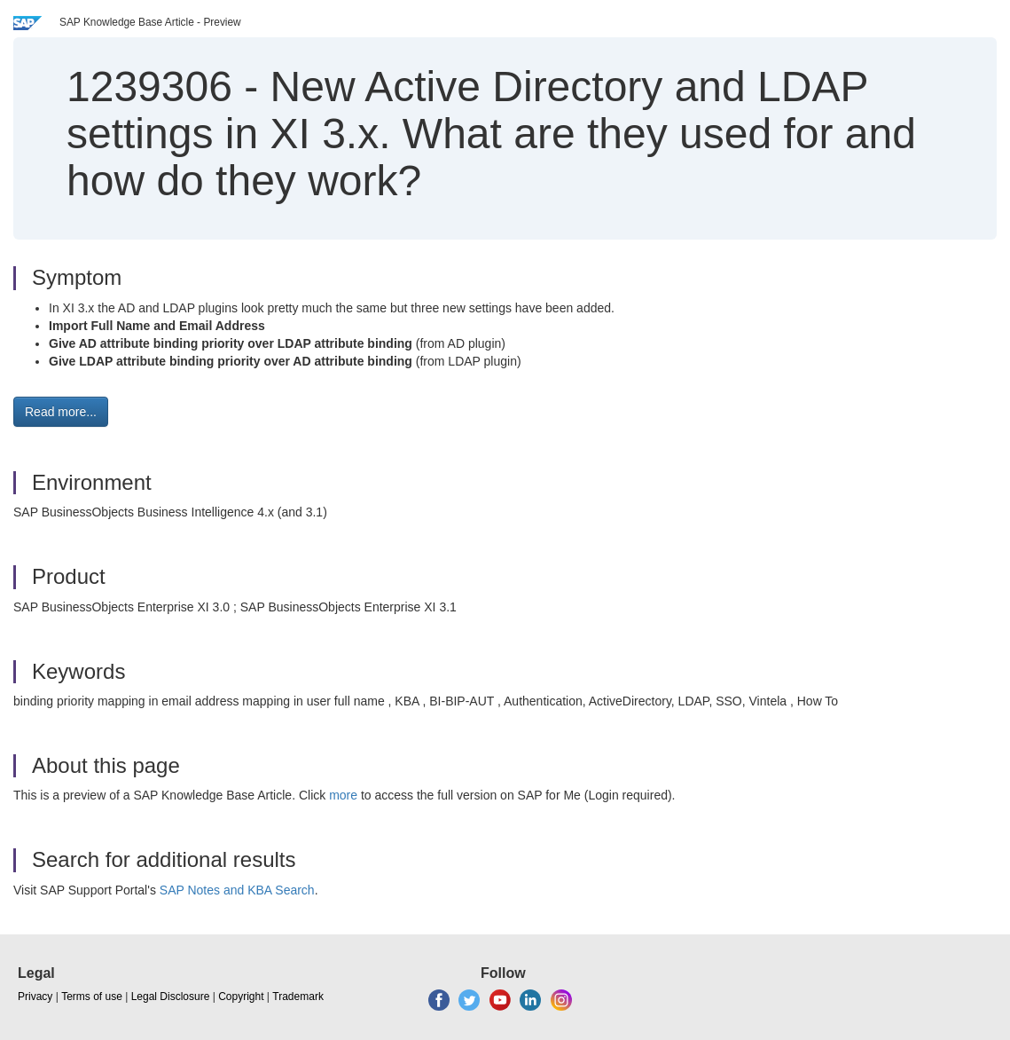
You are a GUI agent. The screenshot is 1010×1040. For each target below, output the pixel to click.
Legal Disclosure (170, 996)
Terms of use (91, 996)
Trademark (298, 996)
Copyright (240, 996)
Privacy (35, 996)
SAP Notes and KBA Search (237, 890)
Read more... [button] (61, 412)
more (343, 795)
